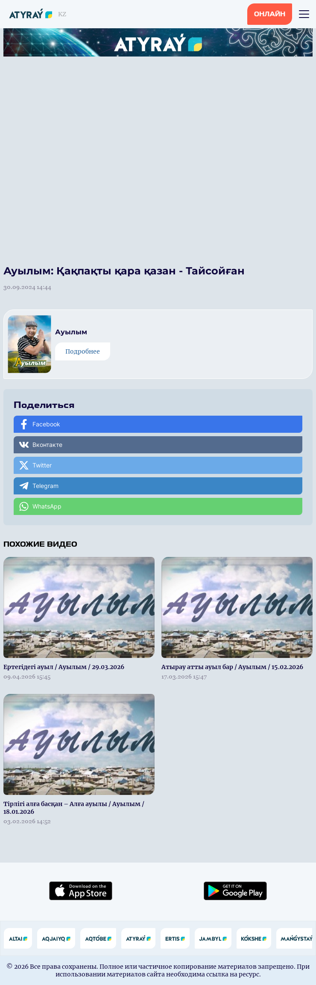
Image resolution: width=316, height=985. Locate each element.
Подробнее (82, 351)
